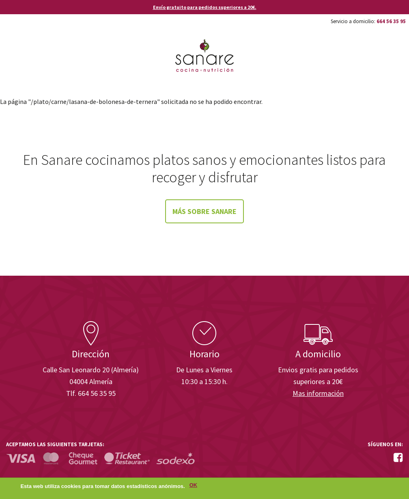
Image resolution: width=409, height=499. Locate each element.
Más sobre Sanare (204, 211)
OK (193, 485)
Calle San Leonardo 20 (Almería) (91, 369)
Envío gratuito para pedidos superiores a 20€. (204, 7)
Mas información (318, 393)
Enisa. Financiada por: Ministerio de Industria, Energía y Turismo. (372, 299)
